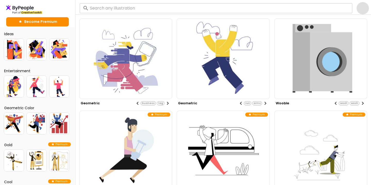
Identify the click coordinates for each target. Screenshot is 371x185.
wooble (282, 103)
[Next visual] (168, 103)
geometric (90, 103)
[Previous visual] (137, 103)
